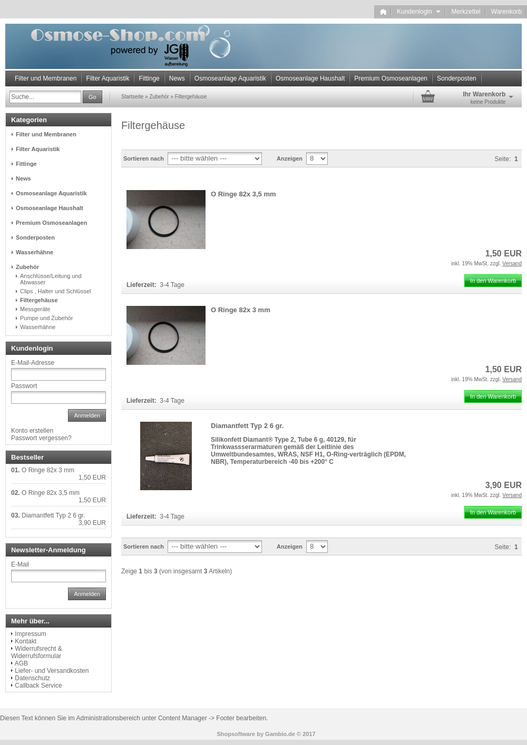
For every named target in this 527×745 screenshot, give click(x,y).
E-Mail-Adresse (32, 362)
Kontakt (25, 641)
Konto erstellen (32, 430)
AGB (21, 663)
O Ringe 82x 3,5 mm (243, 194)
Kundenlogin (419, 11)
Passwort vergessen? (41, 438)
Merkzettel (465, 11)
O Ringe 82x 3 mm (240, 310)
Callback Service (38, 685)
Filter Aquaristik (107, 78)
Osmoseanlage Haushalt (310, 78)
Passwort (24, 386)
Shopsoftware (236, 734)
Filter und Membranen (45, 78)
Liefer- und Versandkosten (52, 670)
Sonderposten (456, 78)
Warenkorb (506, 11)
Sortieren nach (143, 158)
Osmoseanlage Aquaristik (230, 78)
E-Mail (20, 564)
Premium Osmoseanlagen (390, 78)
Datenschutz (32, 678)
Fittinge (149, 78)
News (177, 78)
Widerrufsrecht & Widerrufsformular (36, 652)
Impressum (30, 634)
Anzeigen (289, 158)
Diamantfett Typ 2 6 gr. (247, 426)
